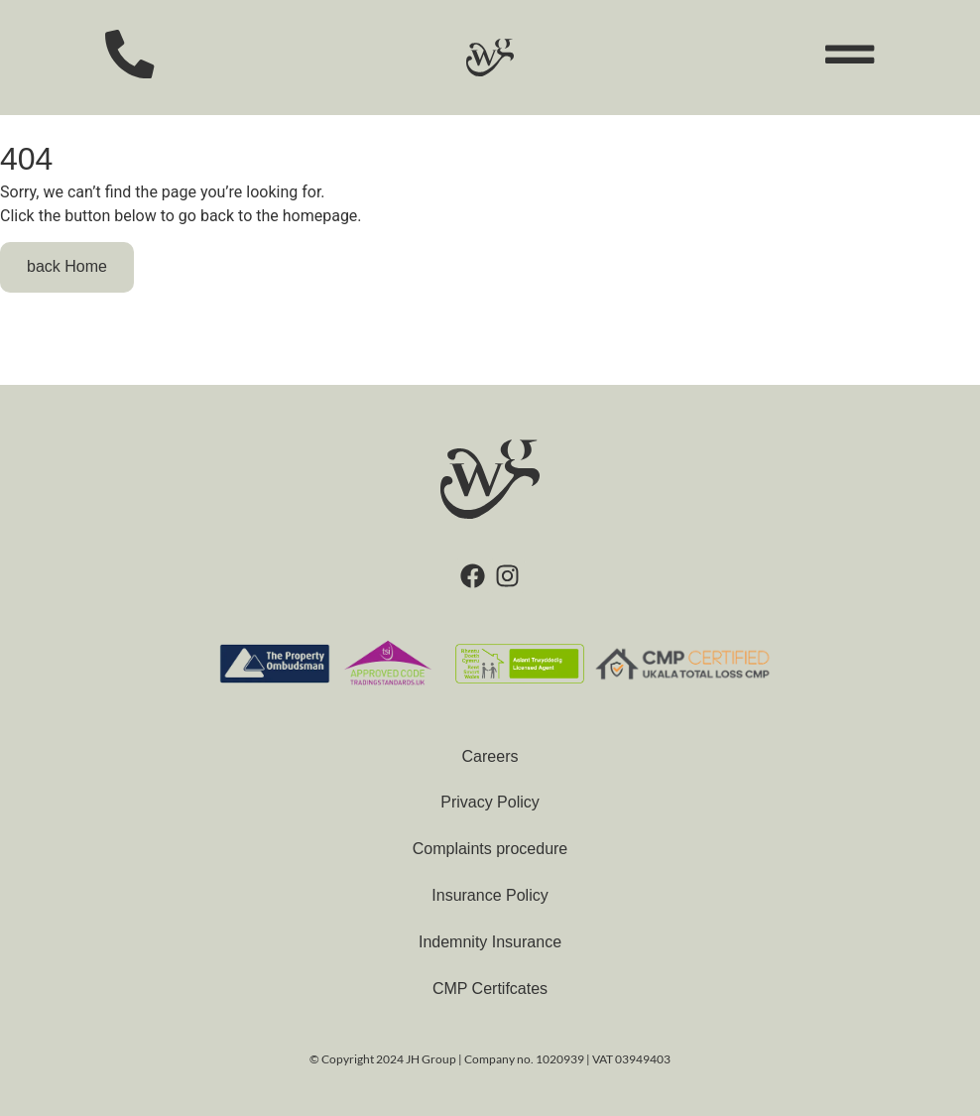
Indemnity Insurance (490, 941)
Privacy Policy (490, 802)
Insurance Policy (489, 895)
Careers (490, 756)
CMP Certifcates (490, 988)
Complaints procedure (490, 848)
